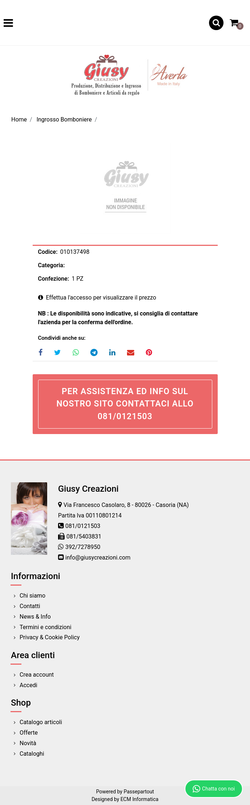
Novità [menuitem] (28, 743)
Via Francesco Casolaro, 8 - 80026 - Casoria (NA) (126, 504)
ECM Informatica (139, 799)
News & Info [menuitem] (35, 616)
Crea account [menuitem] (37, 674)
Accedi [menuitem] (28, 685)
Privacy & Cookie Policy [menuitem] (50, 637)
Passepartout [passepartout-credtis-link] (139, 791)
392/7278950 (83, 547)
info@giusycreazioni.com (97, 557)
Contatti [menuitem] (30, 606)
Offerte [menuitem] (29, 732)
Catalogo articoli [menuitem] (41, 722)
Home (19, 119)
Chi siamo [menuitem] (32, 595)
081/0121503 (83, 526)
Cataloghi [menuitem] (32, 753)
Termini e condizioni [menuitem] (45, 627)
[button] (125, 188)
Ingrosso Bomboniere (64, 119)
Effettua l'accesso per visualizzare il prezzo (97, 297)
